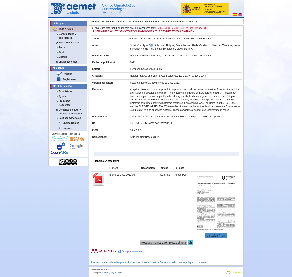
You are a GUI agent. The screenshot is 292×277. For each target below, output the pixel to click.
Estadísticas (65, 91)
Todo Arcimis (66, 29)
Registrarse (69, 79)
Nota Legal (95, 272)
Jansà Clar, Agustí (139, 45)
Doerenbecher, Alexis (187, 45)
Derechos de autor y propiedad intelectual (71, 111)
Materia (63, 57)
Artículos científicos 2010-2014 (179, 21)
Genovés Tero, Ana (222, 45)
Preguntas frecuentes (65, 103)
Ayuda (62, 96)
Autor (62, 47)
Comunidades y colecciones (67, 36)
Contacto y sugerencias (111, 272)
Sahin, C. (189, 48)
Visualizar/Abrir (216, 235)
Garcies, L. (205, 45)
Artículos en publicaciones (144, 21)
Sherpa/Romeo (71, 123)
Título (62, 52)
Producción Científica (114, 21)
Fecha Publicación (69, 42)
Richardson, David (173, 48)
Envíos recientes (68, 61)
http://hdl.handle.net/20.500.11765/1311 (151, 123)
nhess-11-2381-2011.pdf (122, 174)
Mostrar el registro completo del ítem (163, 242)
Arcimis (95, 21)
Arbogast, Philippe (164, 45)
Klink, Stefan (155, 48)
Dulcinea (67, 128)
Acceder (67, 73)
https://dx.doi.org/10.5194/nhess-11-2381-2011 (155, 82)
